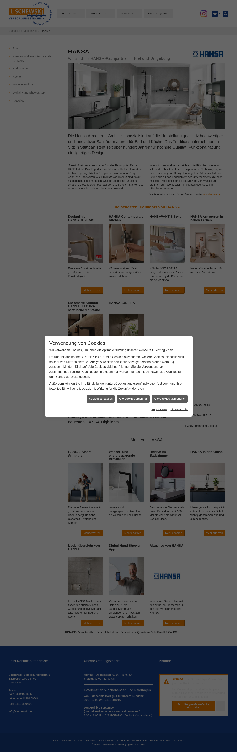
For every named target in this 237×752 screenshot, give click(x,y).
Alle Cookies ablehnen (133, 397)
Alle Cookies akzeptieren (170, 397)
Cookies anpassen (101, 397)
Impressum (159, 408)
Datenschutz (179, 408)
